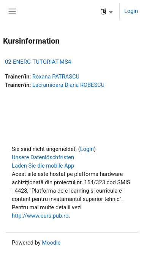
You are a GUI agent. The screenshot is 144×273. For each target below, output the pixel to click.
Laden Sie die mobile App (43, 165)
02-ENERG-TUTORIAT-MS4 (38, 61)
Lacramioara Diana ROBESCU (68, 85)
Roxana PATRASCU (55, 76)
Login (131, 11)
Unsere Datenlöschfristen (43, 157)
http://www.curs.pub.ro (40, 215)
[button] (106, 11)
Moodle (51, 242)
